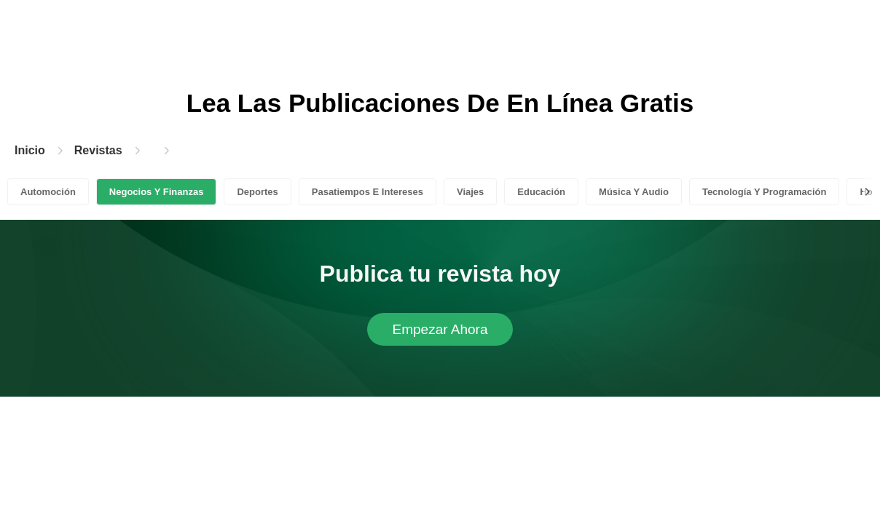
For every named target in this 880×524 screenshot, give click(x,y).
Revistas (98, 150)
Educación (541, 191)
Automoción (48, 191)
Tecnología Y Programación (764, 191)
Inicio (30, 150)
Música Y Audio (634, 191)
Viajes (470, 191)
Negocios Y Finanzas (156, 191)
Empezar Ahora (440, 329)
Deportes (257, 191)
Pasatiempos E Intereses (367, 191)
